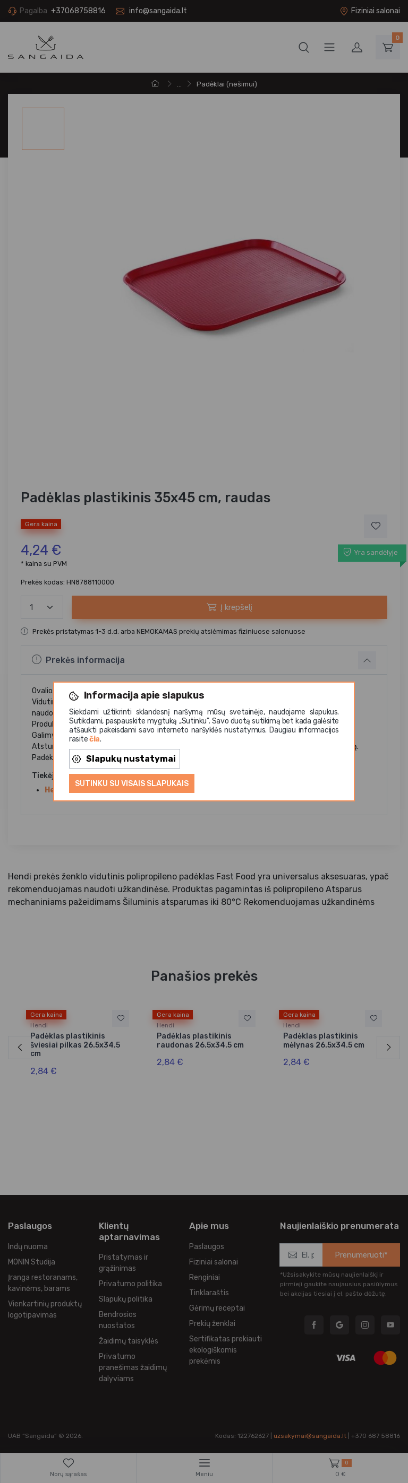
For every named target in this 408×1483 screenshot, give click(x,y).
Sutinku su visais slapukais (132, 783)
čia (94, 739)
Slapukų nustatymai (124, 759)
